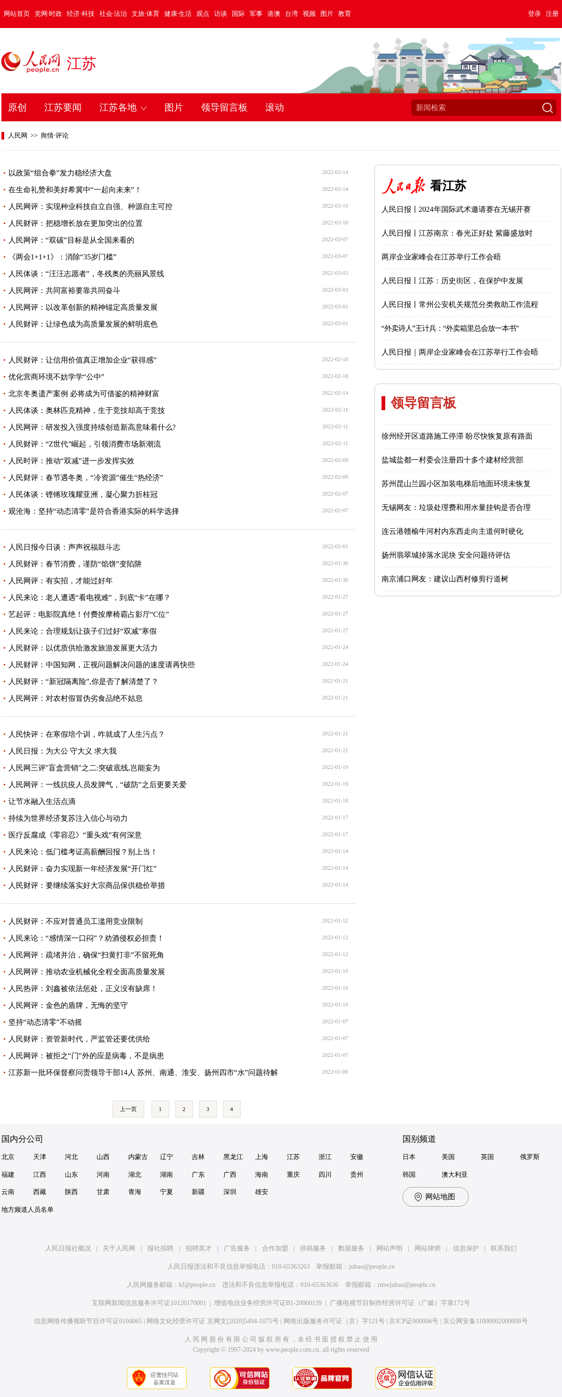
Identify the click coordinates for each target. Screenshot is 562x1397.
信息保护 (466, 1248)
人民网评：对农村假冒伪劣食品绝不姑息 (75, 698)
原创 (17, 107)
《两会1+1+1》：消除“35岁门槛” (62, 257)
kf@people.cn (197, 1284)
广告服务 (237, 1248)
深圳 (229, 1191)
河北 (71, 1156)
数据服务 (351, 1248)
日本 (409, 1156)
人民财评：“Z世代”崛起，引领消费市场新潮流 (84, 444)
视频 (309, 13)
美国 (448, 1156)
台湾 (291, 13)
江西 (39, 1174)
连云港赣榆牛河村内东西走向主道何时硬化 (452, 531)
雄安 (261, 1191)
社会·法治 (113, 13)
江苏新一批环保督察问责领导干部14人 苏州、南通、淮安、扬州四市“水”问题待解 (143, 1072)
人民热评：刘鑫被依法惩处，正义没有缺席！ (83, 988)
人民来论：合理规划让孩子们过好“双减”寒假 (82, 631)
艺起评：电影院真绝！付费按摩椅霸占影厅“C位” (88, 614)
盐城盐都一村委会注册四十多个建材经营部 (452, 460)
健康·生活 (178, 13)
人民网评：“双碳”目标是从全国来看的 (71, 240)
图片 (326, 13)
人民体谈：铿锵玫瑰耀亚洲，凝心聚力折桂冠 (83, 494)
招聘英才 (199, 1248)
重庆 (293, 1174)
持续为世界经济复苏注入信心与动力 (68, 818)
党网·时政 (48, 13)
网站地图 (440, 1197)
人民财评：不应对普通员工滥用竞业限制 (75, 921)
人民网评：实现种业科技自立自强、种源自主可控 (90, 206)
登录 (534, 13)
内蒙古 (138, 1156)
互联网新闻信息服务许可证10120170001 (149, 1302)
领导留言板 (224, 107)
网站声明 (389, 1248)
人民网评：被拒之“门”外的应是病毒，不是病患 (86, 1056)
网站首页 (17, 13)
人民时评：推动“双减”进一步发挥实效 (71, 461)
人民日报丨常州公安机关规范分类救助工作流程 (460, 304)
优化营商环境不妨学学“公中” (56, 377)
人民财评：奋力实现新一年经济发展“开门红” (82, 869)
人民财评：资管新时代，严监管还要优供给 (79, 1039)
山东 (71, 1174)
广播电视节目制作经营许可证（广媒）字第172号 (400, 1302)
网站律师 (428, 1248)
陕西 (71, 1191)
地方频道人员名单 (27, 1209)
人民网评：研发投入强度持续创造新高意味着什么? (92, 427)
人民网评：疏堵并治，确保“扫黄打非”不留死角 (86, 955)
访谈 (220, 13)
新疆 (198, 1191)
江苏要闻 (63, 107)
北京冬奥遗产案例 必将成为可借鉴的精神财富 (84, 394)
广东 (198, 1174)
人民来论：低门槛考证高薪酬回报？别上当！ (83, 852)
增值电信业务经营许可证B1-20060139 (268, 1302)
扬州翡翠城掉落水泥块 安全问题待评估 (446, 555)
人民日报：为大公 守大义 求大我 (62, 751)
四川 (325, 1174)
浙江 (325, 1156)
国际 (238, 13)
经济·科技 (81, 13)
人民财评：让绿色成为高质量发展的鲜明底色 (83, 324)
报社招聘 (160, 1248)
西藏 (39, 1191)
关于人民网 (119, 1248)
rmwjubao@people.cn (407, 1284)
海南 (261, 1174)
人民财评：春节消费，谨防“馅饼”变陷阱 (75, 564)
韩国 (409, 1174)
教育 (344, 13)
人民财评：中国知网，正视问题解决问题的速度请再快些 (101, 665)
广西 (229, 1174)
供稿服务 (313, 1248)
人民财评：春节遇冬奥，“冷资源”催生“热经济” (85, 478)
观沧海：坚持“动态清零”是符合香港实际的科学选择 (93, 511)
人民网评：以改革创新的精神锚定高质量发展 (83, 307)
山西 (103, 1156)
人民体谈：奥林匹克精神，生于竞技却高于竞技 (86, 410)
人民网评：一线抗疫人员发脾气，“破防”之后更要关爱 (97, 785)
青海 (134, 1191)
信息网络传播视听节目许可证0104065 (88, 1321)
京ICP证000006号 (413, 1321)
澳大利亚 (455, 1174)
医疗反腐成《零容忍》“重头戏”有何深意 (75, 835)
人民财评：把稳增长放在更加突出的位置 (75, 223)
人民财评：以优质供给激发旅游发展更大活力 (83, 648)
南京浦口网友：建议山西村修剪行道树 (445, 579)
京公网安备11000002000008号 (485, 1321)
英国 (487, 1156)
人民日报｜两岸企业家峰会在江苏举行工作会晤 (460, 352)
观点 (202, 13)
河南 (103, 1174)
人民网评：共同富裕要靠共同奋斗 (64, 290)
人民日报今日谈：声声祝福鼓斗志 (64, 547)
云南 (7, 1191)
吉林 (198, 1156)
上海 (261, 1156)
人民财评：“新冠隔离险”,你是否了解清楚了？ (83, 681)
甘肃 (103, 1191)
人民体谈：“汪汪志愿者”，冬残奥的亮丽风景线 (86, 274)
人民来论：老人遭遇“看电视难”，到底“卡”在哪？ (89, 597)
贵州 (356, 1174)
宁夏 (166, 1191)
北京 (7, 1156)
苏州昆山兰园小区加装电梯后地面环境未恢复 (456, 484)
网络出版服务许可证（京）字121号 (334, 1321)
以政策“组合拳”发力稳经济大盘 (60, 173)
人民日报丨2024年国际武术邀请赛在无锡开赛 (456, 209)
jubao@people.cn (372, 1266)
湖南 (166, 1174)
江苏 (82, 63)
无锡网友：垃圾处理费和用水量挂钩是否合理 (456, 507)
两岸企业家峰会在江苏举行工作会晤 (441, 257)
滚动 (274, 107)
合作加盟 (275, 1248)
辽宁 (166, 1156)
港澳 (273, 13)
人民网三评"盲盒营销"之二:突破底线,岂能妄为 (84, 768)
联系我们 (504, 1248)
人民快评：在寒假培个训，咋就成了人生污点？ (86, 734)
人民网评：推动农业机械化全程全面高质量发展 (86, 972)
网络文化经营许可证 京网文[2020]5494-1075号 (212, 1321)
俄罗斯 (530, 1156)
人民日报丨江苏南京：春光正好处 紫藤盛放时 (457, 233)
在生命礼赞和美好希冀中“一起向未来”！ (75, 190)
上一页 (128, 1109)
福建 (7, 1174)
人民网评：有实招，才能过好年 (60, 581)
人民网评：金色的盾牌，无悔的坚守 (68, 1005)
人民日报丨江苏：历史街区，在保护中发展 (452, 281)
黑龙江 (233, 1156)
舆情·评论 (55, 135)
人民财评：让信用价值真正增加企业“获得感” (82, 360)
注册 (552, 13)
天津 (39, 1156)
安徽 (356, 1156)
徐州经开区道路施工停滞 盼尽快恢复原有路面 (457, 436)
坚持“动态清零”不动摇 (45, 1022)
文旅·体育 (146, 13)
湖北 (134, 1174)
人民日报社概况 (68, 1248)
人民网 (18, 135)
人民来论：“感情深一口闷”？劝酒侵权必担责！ (86, 938)
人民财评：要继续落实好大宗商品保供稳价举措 (86, 885)
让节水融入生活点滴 (42, 801)
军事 (256, 13)
